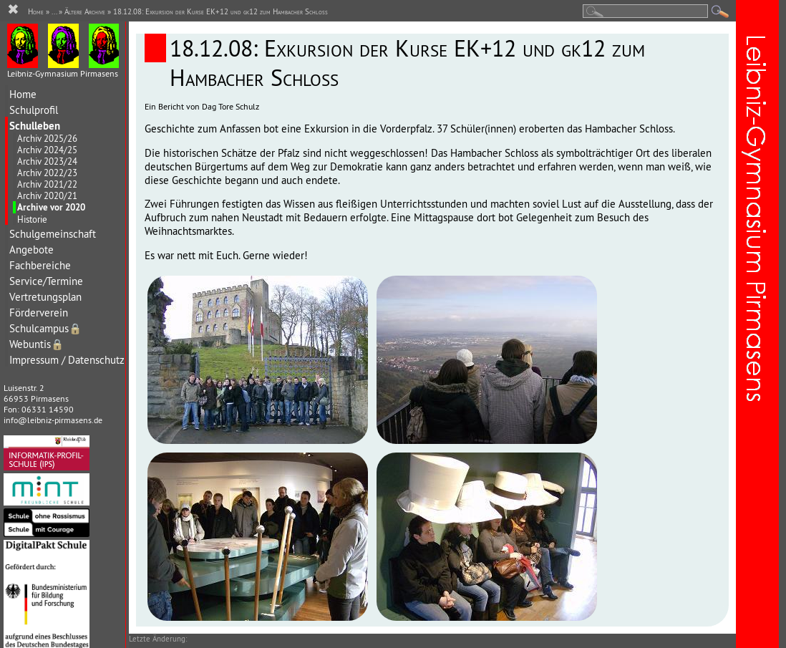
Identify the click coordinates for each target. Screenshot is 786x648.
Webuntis (36, 344)
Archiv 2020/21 (47, 195)
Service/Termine (46, 281)
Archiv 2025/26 (47, 138)
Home (23, 94)
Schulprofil (33, 110)
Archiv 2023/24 (47, 161)
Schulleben (34, 125)
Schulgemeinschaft (52, 234)
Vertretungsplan (45, 297)
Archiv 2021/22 (47, 184)
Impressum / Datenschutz (67, 360)
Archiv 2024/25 (47, 149)
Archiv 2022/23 (47, 172)
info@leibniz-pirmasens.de (53, 420)
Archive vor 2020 (51, 207)
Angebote (31, 249)
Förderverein (38, 312)
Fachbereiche (40, 265)
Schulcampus (45, 328)
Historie (32, 219)
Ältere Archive (84, 11)
